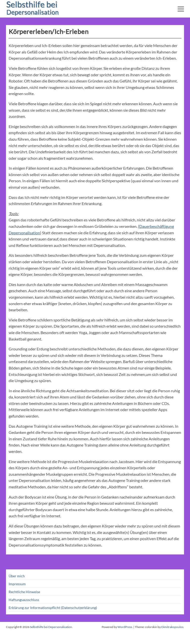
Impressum (17, 584)
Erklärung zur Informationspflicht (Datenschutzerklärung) (53, 608)
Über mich (17, 576)
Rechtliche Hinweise (24, 592)
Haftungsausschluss (24, 600)
